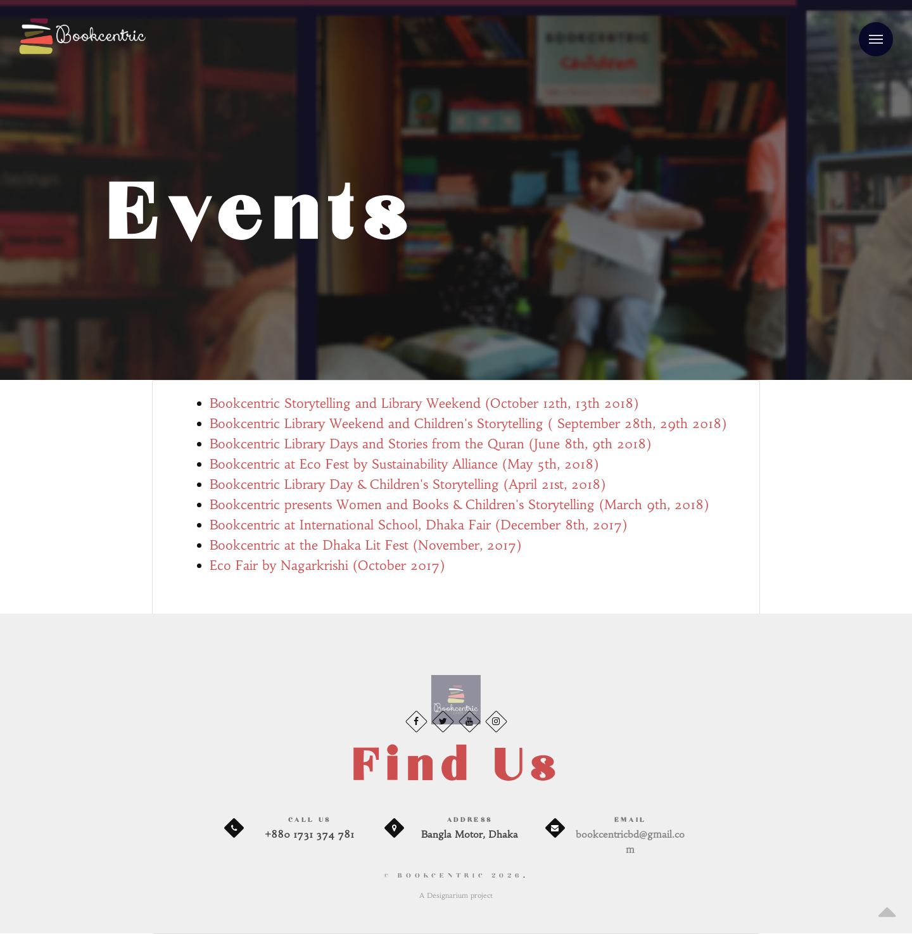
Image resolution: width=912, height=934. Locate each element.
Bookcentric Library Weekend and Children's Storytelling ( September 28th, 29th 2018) (468, 423)
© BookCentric (453, 876)
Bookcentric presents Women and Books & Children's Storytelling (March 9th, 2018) (459, 504)
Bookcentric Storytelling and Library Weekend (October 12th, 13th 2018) (424, 403)
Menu (871, 32)
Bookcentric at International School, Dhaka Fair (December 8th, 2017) (418, 525)
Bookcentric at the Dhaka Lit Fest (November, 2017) (365, 545)
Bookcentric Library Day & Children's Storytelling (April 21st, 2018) (407, 484)
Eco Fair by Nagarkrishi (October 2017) (327, 565)
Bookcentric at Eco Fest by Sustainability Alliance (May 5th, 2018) (404, 464)
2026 (507, 876)
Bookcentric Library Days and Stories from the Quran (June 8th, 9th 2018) (430, 443)
